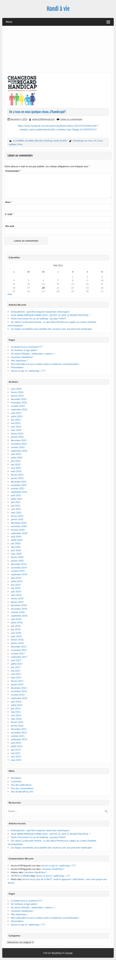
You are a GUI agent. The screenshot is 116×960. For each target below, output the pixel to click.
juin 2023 (16, 419)
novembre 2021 (19, 485)
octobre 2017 (18, 653)
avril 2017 (16, 674)
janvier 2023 (17, 436)
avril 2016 (16, 715)
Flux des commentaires (22, 788)
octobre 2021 (18, 488)
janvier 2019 (17, 602)
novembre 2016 (19, 691)
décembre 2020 (19, 522)
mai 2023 (15, 423)
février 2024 (17, 392)
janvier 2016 (17, 725)
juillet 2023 (17, 416)
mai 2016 (15, 711)
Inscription (16, 778)
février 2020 (17, 557)
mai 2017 (15, 670)
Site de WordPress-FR (22, 791)
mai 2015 (15, 753)
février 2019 (17, 598)
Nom (8, 202)
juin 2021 (16, 502)
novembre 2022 (19, 443)
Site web (9, 226)
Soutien (63, 140)
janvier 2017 (17, 684)
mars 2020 (16, 553)
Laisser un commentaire (71, 119)
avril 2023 (16, 426)
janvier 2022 (17, 478)
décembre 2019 (19, 564)
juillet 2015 (17, 746)
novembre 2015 (19, 732)
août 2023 (16, 412)
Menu (9, 21)
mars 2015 (16, 760)
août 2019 (16, 577)
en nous (88, 140)
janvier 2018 (17, 643)
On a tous (98, 140)
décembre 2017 (19, 646)
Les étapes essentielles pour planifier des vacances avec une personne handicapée (51, 328)
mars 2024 (16, 388)
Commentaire (13, 171)
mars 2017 (16, 677)
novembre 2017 (19, 650)
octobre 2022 (18, 447)
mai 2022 (15, 464)
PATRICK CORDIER (20, 875)
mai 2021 (15, 505)
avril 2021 (16, 509)
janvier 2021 (17, 519)
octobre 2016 (18, 694)
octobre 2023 (18, 406)
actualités (29, 140)
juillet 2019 (17, 581)
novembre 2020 (19, 526)
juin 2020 (16, 543)
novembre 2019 (19, 567)
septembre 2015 (19, 739)
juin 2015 (16, 749)
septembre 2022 (19, 450)
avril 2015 (16, 756)
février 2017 (17, 681)
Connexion (16, 781)
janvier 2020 (17, 560)
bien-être (39, 140)
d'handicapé (78, 140)
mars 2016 (16, 718)
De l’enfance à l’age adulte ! (24, 350)
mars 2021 (16, 512)
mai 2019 (15, 588)
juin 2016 (16, 708)
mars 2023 (16, 430)
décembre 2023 (19, 399)
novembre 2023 (19, 402)
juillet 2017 (17, 663)
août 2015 (16, 742)
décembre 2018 (19, 605)
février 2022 (17, 474)
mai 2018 (15, 629)
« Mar (9, 294)
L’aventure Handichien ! (22, 357)
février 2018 (17, 639)
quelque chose (15, 144)
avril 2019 (16, 591)
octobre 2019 (18, 570)
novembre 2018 (19, 608)
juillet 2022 (17, 457)
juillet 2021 (17, 498)
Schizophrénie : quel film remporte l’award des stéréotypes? (40, 311)
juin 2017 (16, 667)
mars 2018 (16, 636)
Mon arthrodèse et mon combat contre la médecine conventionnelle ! (45, 364)
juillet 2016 (17, 705)
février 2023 (17, 433)
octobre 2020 (18, 529)
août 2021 (16, 495)
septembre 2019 (19, 574)
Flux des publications (21, 784)
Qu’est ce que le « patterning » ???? (28, 370)
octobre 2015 (18, 736)
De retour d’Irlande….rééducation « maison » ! (33, 353)
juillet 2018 (17, 622)
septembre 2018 (19, 615)
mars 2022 (16, 471)
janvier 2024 (17, 395)
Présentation (17, 367)
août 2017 (16, 660)
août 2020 (16, 536)
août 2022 (16, 454)
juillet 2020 (17, 540)
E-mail (9, 214)
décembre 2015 (19, 729)
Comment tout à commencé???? (26, 346)
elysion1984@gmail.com (43, 119)
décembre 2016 (19, 687)
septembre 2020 (19, 533)
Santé (56, 140)
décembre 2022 (19, 440)
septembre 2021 (19, 491)
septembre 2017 (19, 656)
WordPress (57, 953)
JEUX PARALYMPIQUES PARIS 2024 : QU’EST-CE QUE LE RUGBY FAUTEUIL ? (50, 315)
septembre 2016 (19, 698)
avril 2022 (16, 468)
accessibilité (18, 140)
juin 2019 (16, 584)
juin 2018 (16, 626)
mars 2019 (16, 595)
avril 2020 (16, 550)
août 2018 (16, 619)
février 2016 (17, 722)
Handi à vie (58, 8)
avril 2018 (16, 632)
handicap (48, 140)
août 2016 (16, 701)
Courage (68, 953)
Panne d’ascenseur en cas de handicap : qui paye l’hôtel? (38, 318)
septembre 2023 (19, 409)
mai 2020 (15, 547)
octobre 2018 (18, 612)
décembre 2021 (19, 481)
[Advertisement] (58, 50)
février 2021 (17, 516)
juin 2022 (16, 461)
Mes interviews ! (19, 360)
